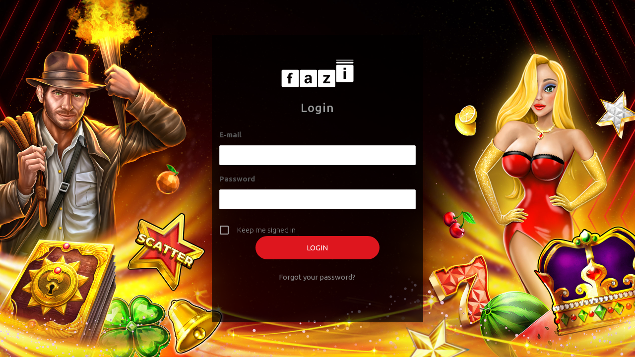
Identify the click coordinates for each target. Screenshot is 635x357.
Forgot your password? (317, 277)
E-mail (230, 134)
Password (237, 179)
